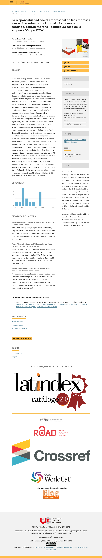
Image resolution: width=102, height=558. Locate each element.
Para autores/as (17, 325)
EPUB (67, 67)
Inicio (14, 11)
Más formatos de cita (73, 124)
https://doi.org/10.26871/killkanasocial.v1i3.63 (33, 62)
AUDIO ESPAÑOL (72, 71)
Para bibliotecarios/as (19, 328)
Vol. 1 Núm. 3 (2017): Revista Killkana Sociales (46, 11)
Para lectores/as (17, 322)
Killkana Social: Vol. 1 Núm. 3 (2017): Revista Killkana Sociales (51, 305)
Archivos (22, 11)
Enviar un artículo (22, 339)
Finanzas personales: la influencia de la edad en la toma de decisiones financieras (48, 304)
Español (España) (18, 353)
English (14, 357)
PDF (67, 63)
